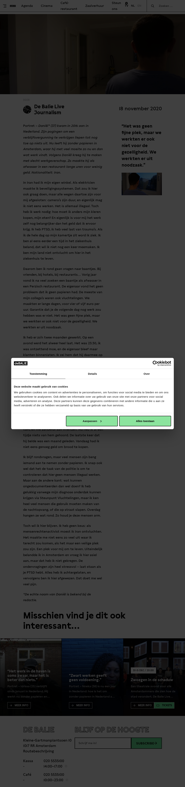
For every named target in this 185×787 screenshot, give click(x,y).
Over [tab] (147, 373)
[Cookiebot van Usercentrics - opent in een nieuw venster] (155, 363)
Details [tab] (92, 373)
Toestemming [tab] (38, 373)
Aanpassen (92, 420)
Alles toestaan (145, 420)
